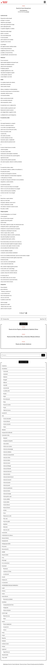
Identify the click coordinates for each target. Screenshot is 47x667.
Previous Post (6, 319)
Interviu (3, 590)
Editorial (5, 382)
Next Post (42, 319)
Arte (3, 415)
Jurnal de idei (6, 388)
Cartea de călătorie (7, 452)
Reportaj (4, 638)
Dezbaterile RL (5, 540)
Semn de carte (6, 529)
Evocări (3, 577)
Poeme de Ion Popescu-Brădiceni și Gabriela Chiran (23, 329)
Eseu (3, 557)
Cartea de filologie (7, 465)
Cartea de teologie (7, 493)
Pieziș (4, 402)
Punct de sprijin (6, 521)
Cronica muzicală (6, 424)
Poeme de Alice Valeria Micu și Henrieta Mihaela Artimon (23, 337)
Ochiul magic (4, 613)
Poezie (23, 5)
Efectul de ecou (6, 616)
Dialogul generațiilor (6, 543)
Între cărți (5, 518)
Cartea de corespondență (8, 454)
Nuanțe (4, 393)
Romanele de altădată (7, 599)
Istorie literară (5, 596)
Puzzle (4, 407)
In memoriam (5, 582)
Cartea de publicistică (7, 488)
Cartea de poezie (6, 482)
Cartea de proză (6, 485)
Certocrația (5, 371)
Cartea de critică (6, 457)
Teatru (4, 427)
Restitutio (5, 524)
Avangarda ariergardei (8, 440)
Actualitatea (4, 368)
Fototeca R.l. (4, 579)
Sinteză (3, 646)
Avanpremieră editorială (7, 432)
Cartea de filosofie (7, 468)
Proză (3, 632)
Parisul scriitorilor (7, 610)
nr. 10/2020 (27, 11)
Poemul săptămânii (7, 624)
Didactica (5, 377)
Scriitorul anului (5, 643)
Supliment (4, 649)
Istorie (3, 593)
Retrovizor (5, 527)
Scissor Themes (27, 664)
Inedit (3, 588)
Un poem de (5, 627)
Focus (4, 513)
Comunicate (4, 532)
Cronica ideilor (6, 502)
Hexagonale (5, 607)
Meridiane (4, 602)
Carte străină (6, 443)
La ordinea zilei (6, 390)
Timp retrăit (4, 657)
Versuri (4, 629)
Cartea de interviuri (7, 471)
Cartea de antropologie (8, 449)
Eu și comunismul (5, 563)
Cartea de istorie (6, 474)
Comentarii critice (5, 435)
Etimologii (4, 560)
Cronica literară (6, 504)
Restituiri (4, 641)
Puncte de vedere (7, 404)
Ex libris (5, 510)
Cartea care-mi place (7, 446)
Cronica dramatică (7, 418)
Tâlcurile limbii (5, 654)
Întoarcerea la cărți (7, 516)
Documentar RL (5, 549)
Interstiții (5, 385)
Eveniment (4, 566)
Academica (4, 365)
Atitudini (4, 429)
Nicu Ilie (10, 664)
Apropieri (5, 438)
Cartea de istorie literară (8, 477)
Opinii (4, 396)
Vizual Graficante (15, 664)
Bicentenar (5, 568)
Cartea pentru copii (7, 496)
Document (4, 546)
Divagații (5, 379)
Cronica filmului (6, 421)
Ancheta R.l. (4, 413)
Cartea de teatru (6, 490)
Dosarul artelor (5, 554)
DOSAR (3, 552)
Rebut (4, 618)
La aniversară (6, 574)
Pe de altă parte (6, 399)
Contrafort (5, 374)
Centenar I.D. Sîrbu (7, 571)
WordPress (41, 664)
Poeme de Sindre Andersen (23, 344)
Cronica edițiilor (6, 499)
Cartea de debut (6, 460)
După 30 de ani (6, 652)
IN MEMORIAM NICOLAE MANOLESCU (10, 585)
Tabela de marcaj (6, 410)
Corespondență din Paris (8, 604)
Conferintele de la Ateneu (7, 535)
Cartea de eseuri (6, 463)
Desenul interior (6, 507)
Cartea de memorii (7, 479)
